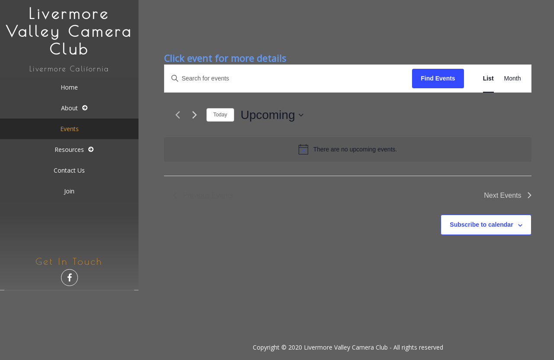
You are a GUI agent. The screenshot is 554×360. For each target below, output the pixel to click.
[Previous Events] (178, 115)
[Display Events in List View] (488, 78)
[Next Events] (195, 115)
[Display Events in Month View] (512, 78)
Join (69, 191)
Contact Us (69, 170)
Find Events (438, 78)
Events (69, 129)
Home (69, 87)
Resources (69, 149)
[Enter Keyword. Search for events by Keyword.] (288, 78)
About (69, 108)
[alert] (348, 149)
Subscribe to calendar (481, 224)
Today (220, 115)
